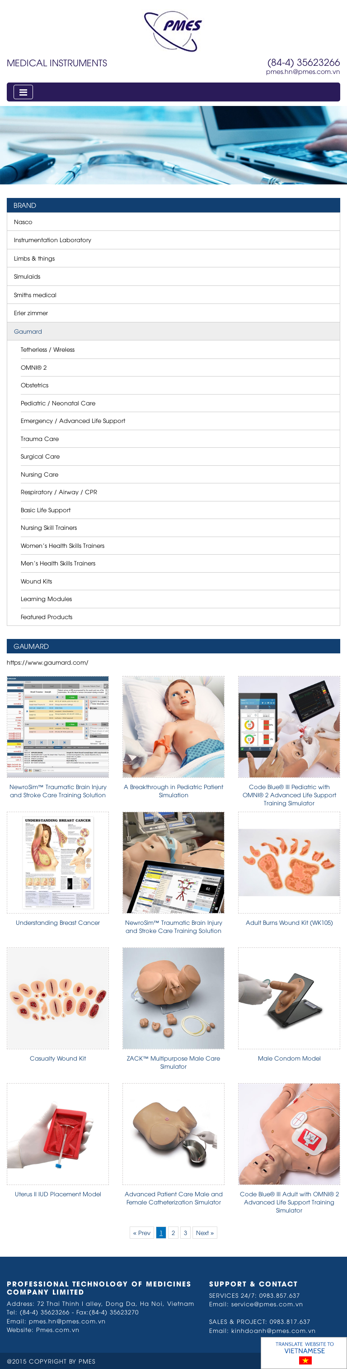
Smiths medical (35, 294)
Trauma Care (40, 438)
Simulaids (27, 276)
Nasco (23, 221)
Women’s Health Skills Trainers (62, 545)
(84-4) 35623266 (303, 61)
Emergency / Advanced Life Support (73, 420)
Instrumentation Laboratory (52, 239)
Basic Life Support (45, 509)
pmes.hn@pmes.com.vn (303, 71)
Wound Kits (36, 581)
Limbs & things (34, 258)
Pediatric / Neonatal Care (58, 403)
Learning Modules (46, 598)
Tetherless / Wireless (48, 349)
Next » (205, 1232)
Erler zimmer (31, 312)
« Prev (141, 1232)
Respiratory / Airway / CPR (59, 491)
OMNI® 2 (34, 367)
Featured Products (46, 616)
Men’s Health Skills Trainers (58, 563)
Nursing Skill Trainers (49, 527)
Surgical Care (40, 456)
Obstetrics (34, 385)
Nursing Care (39, 474)
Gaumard (28, 331)
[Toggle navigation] (23, 92)
